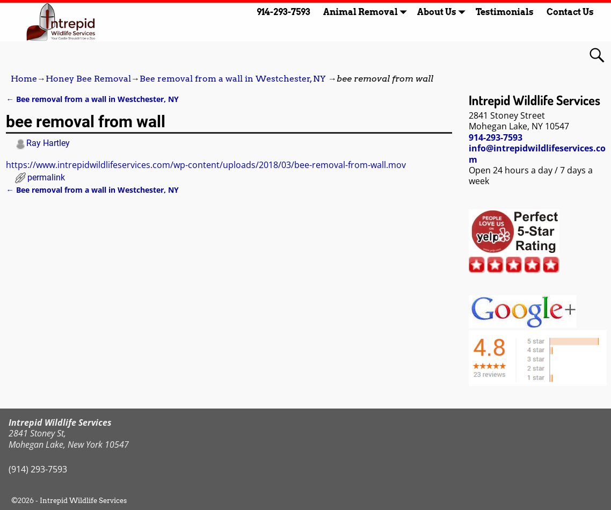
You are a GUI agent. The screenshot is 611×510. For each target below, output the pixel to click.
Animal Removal (367, 12)
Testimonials (505, 12)
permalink (46, 177)
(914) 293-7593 (38, 469)
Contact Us (570, 12)
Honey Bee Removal (88, 79)
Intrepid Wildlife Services (83, 501)
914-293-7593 (283, 12)
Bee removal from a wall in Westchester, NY (233, 79)
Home (24, 79)
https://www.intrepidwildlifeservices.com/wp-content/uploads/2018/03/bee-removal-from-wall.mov (206, 165)
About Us (443, 12)
